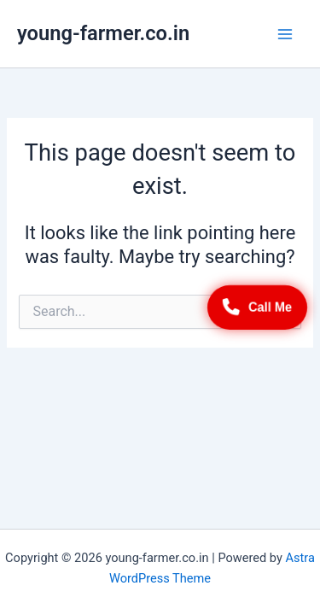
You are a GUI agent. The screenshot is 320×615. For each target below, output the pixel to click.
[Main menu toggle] (285, 34)
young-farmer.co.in (103, 33)
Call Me (257, 307)
